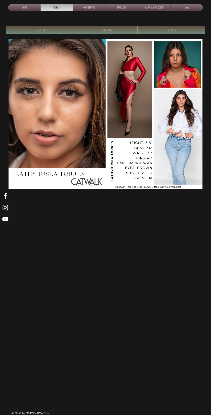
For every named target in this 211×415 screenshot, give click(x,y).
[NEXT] (171, 30)
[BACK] (43, 30)
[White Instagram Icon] (5, 207)
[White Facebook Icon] (5, 196)
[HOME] (109, 30)
